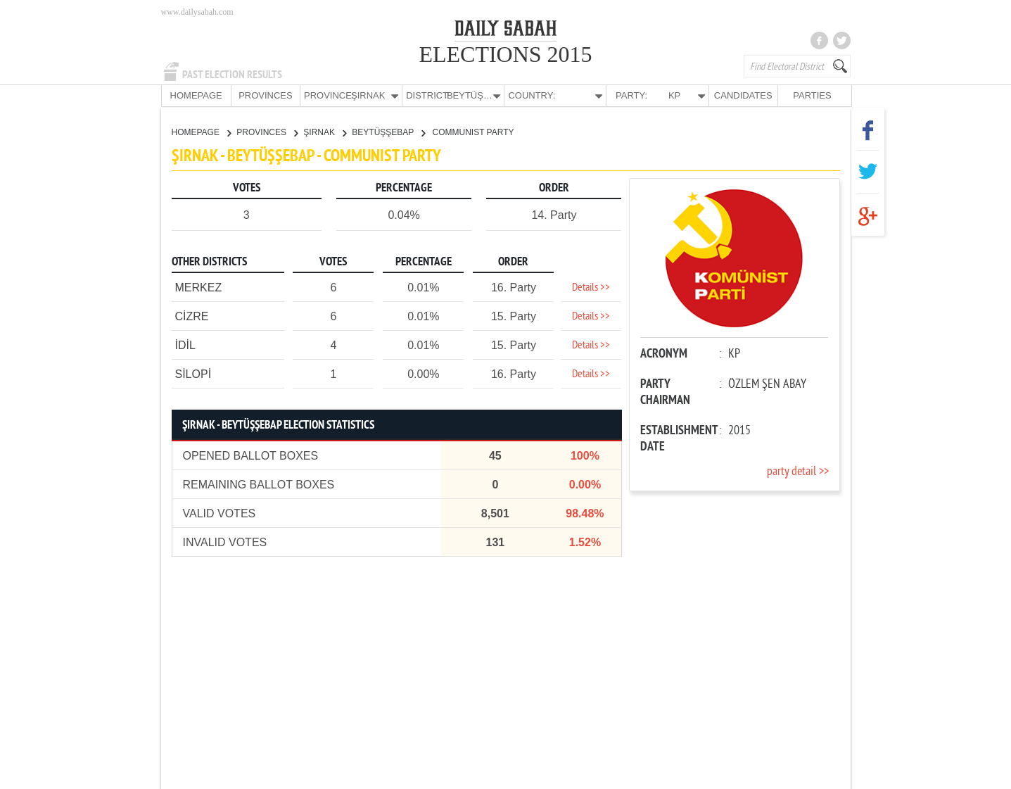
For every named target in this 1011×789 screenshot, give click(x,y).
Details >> (591, 287)
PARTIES (811, 95)
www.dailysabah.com (197, 12)
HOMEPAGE (196, 95)
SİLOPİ (193, 373)
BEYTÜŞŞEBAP (388, 132)
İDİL (185, 345)
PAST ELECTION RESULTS (232, 74)
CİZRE (192, 316)
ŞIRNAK (324, 132)
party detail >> (798, 471)
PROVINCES (266, 95)
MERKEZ (198, 287)
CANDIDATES (742, 95)
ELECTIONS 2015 (505, 54)
